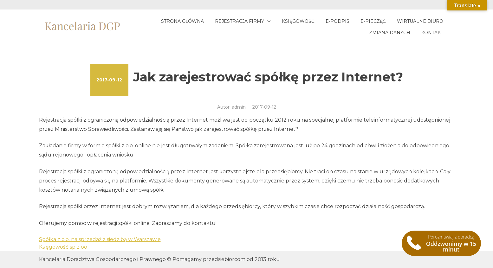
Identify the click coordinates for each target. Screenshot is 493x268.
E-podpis (337, 21)
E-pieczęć (373, 21)
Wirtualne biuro (420, 21)
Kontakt (432, 32)
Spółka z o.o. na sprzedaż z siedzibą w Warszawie (100, 239)
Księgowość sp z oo (63, 247)
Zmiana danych (389, 32)
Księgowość (298, 21)
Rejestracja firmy (239, 21)
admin (239, 107)
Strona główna (182, 21)
